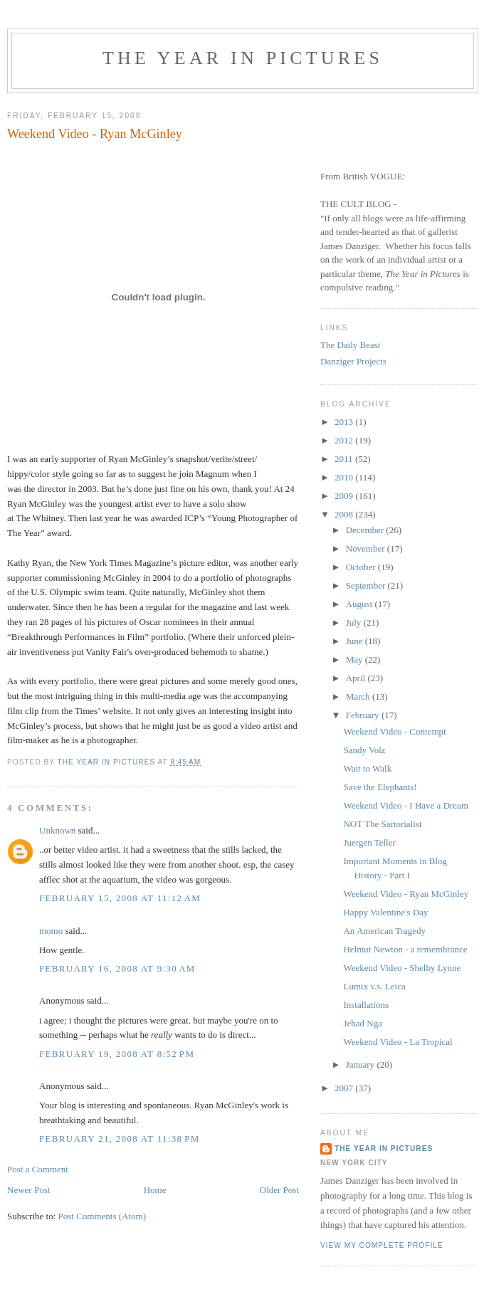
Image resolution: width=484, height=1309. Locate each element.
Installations (366, 1004)
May (355, 659)
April (357, 678)
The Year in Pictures (242, 58)
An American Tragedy (384, 930)
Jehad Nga (362, 1023)
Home (155, 1189)
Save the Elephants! (379, 787)
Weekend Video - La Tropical (397, 1041)
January (361, 1064)
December (366, 530)
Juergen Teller (369, 842)
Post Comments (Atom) (102, 1216)
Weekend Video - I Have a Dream (405, 805)
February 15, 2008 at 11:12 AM (120, 898)
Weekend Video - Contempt (394, 731)
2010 (345, 477)
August (360, 604)
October (362, 567)
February (364, 715)
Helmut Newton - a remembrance (405, 949)
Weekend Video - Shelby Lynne (402, 967)
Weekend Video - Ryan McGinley (405, 893)
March (359, 696)
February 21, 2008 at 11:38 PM (119, 1138)
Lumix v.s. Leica (374, 986)
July (355, 622)
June (355, 641)
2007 (345, 1088)
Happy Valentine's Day (385, 912)
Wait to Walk (367, 768)
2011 (345, 458)
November (366, 548)
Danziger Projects (353, 361)
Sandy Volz (364, 750)
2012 (345, 440)
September (367, 585)
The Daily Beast (350, 345)
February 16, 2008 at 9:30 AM (117, 968)
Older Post (279, 1189)
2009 (345, 495)
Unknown (57, 830)
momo (51, 930)
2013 (345, 421)
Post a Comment (37, 1169)
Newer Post (28, 1189)
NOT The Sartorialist (382, 824)
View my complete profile (381, 1245)
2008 (345, 514)
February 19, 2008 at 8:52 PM (116, 1053)
